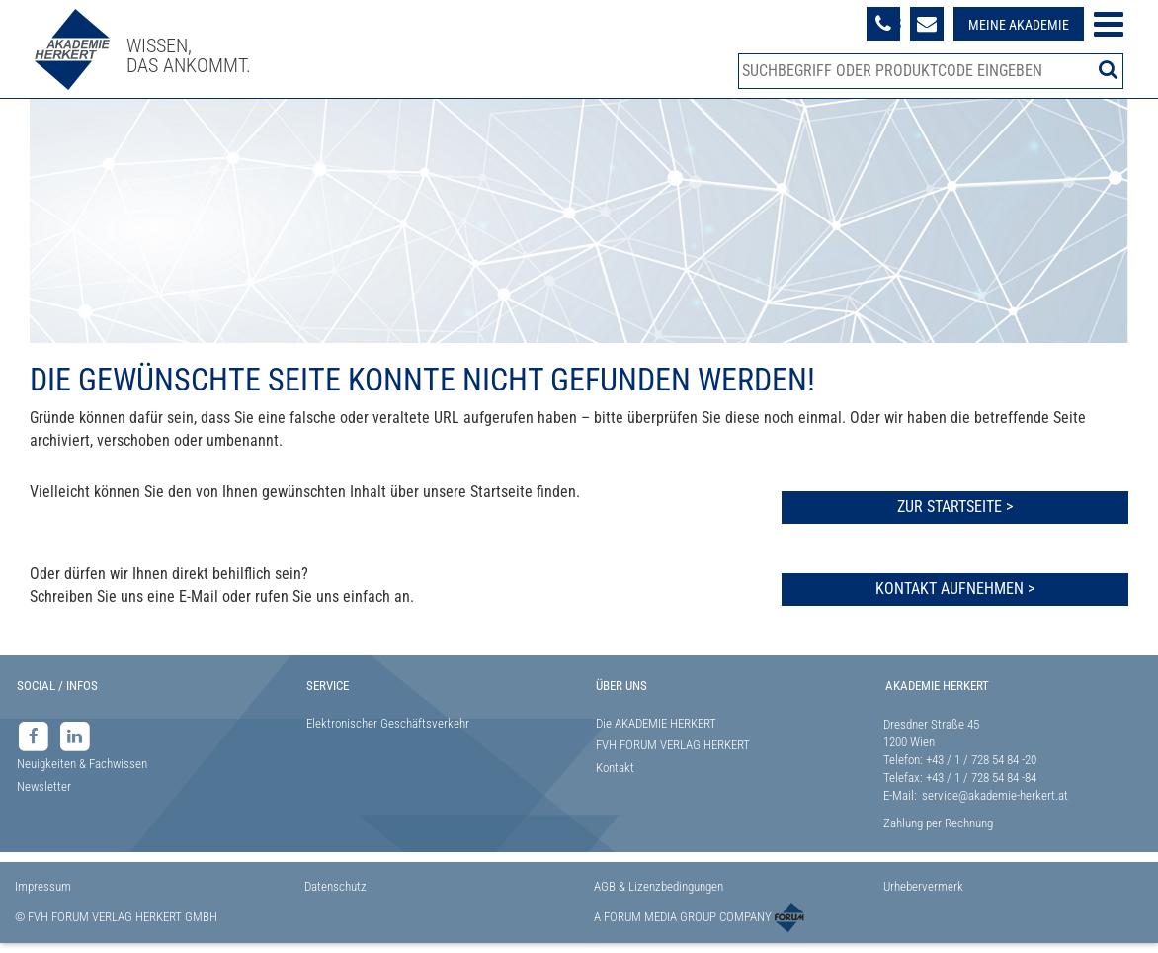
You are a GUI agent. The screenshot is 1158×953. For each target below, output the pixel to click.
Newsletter (44, 786)
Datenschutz (335, 886)
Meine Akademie (1018, 25)
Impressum (43, 886)
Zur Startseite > (955, 506)
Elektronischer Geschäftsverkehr (387, 723)
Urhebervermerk (923, 886)
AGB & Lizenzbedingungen (658, 886)
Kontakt (615, 767)
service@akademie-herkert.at (995, 795)
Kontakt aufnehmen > (954, 588)
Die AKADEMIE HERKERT (656, 723)
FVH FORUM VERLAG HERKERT (673, 744)
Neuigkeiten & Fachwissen (82, 763)
